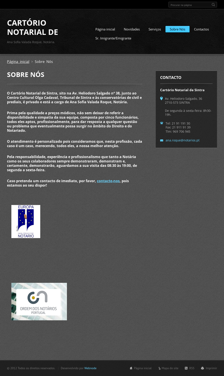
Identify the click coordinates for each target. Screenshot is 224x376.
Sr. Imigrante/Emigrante (113, 38)
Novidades (132, 29)
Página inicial (105, 29)
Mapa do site (170, 368)
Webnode (90, 368)
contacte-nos (108, 180)
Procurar (213, 4)
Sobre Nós (177, 29)
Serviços (155, 29)
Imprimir (211, 368)
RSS (191, 368)
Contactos (201, 29)
